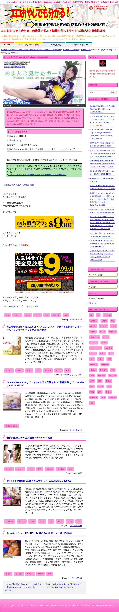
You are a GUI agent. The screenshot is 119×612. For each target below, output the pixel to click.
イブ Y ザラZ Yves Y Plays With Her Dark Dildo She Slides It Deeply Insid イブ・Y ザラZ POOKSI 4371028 (102, 153)
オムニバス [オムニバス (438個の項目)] (94, 337)
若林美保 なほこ (11, 426)
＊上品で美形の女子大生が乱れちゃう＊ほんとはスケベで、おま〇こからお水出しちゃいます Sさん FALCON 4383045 (102, 120)
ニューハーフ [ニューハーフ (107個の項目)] (95, 348)
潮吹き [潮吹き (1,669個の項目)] (108, 381)
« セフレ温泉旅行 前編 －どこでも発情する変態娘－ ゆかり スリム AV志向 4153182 (23, 587)
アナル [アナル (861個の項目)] (93, 332)
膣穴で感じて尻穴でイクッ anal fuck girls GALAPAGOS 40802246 (102, 234)
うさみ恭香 (10, 521)
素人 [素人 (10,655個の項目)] (100, 392)
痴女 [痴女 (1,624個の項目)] (109, 387)
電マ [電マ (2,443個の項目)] (103, 398)
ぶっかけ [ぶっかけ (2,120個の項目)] (103, 326)
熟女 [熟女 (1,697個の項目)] (92, 387)
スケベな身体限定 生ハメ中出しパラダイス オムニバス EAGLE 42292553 (102, 187)
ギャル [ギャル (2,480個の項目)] (105, 337)
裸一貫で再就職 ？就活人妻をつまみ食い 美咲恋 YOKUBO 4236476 (102, 172)
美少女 (70, 521)
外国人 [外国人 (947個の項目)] (93, 370)
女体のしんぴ (86, 50)
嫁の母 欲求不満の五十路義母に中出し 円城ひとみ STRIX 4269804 (102, 144)
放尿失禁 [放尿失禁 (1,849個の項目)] (101, 376)
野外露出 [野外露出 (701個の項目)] (93, 398)
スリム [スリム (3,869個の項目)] (104, 343)
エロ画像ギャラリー (79, 45)
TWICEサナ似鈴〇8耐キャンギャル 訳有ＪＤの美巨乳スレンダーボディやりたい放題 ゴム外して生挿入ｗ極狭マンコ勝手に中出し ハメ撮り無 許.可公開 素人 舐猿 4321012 (102, 223)
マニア (37, 315)
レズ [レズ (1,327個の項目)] (111, 354)
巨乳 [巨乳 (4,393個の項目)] (112, 370)
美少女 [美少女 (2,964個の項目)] (108, 392)
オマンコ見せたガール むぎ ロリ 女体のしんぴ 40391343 (25, 57)
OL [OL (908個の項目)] (91, 315)
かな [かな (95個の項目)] (112, 321)
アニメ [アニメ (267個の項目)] (102, 332)
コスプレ (30, 574)
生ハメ (58, 370)
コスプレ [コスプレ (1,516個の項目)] (93, 343)
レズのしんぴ (76, 430)
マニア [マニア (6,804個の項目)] (93, 354)
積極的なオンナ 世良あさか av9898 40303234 (102, 180)
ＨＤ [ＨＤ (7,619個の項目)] (92, 403)
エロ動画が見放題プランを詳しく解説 (22, 306)
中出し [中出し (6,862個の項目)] (100, 359)
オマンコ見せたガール (51, 160)
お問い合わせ (92, 303)
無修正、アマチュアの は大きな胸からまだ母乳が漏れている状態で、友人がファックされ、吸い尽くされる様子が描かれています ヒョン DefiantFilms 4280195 (102, 199)
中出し (19, 370)
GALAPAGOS (76, 526)
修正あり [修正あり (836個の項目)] (93, 365)
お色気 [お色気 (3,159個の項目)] (104, 321)
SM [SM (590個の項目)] (98, 315)
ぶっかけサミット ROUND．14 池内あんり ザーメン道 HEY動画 (39, 533)
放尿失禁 (56, 315)
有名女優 (48, 370)
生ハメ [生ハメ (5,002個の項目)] (100, 387)
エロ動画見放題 (54, 45)
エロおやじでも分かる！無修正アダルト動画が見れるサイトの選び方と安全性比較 (31, 50)
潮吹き (60, 521)
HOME (7, 45)
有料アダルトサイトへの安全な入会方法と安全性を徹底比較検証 (37, 175)
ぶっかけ (20, 469)
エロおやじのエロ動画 (29, 45)
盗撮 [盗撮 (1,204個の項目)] (92, 392)
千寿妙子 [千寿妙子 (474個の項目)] (105, 365)
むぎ (7, 315)
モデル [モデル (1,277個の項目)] (102, 354)
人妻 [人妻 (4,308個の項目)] (109, 359)
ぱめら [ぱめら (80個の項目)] (93, 326)
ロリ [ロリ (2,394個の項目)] (92, 359)
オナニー (17, 315)
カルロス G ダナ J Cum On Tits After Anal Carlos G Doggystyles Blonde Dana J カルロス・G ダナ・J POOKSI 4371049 (102, 255)
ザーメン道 (77, 578)
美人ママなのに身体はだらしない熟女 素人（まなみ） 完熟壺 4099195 (102, 211)
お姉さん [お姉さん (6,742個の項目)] (93, 321)
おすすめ (9, 370)
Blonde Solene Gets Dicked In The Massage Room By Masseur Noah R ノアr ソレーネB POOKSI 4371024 (102, 164)
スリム (28, 315)
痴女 (49, 574)
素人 (66, 315)
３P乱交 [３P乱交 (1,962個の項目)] (112, 398)
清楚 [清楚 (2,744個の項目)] (100, 381)
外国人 (29, 370)
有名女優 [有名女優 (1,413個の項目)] (112, 376)
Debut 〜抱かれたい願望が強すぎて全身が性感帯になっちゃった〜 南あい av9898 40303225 (102, 243)
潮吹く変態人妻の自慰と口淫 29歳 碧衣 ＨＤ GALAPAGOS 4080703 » (64, 585)
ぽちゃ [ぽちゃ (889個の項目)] (113, 326)
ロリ (46, 315)
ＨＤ (67, 370)
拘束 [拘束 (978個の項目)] (92, 376)
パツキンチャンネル (73, 375)
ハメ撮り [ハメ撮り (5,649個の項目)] (108, 348)
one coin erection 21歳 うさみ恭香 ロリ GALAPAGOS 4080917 (39, 480)
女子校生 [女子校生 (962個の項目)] (103, 370)
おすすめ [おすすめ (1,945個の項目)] (107, 315)
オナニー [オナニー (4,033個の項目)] (112, 332)
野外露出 (61, 469)
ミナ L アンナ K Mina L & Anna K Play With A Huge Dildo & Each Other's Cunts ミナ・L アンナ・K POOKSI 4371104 (101, 134)
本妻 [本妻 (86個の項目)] (92, 381)
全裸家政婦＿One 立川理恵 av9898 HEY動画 (29, 437)
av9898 (79, 473)
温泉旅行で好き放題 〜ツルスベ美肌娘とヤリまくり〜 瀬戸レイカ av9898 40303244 (102, 109)
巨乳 (38, 370)
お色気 (8, 574)
